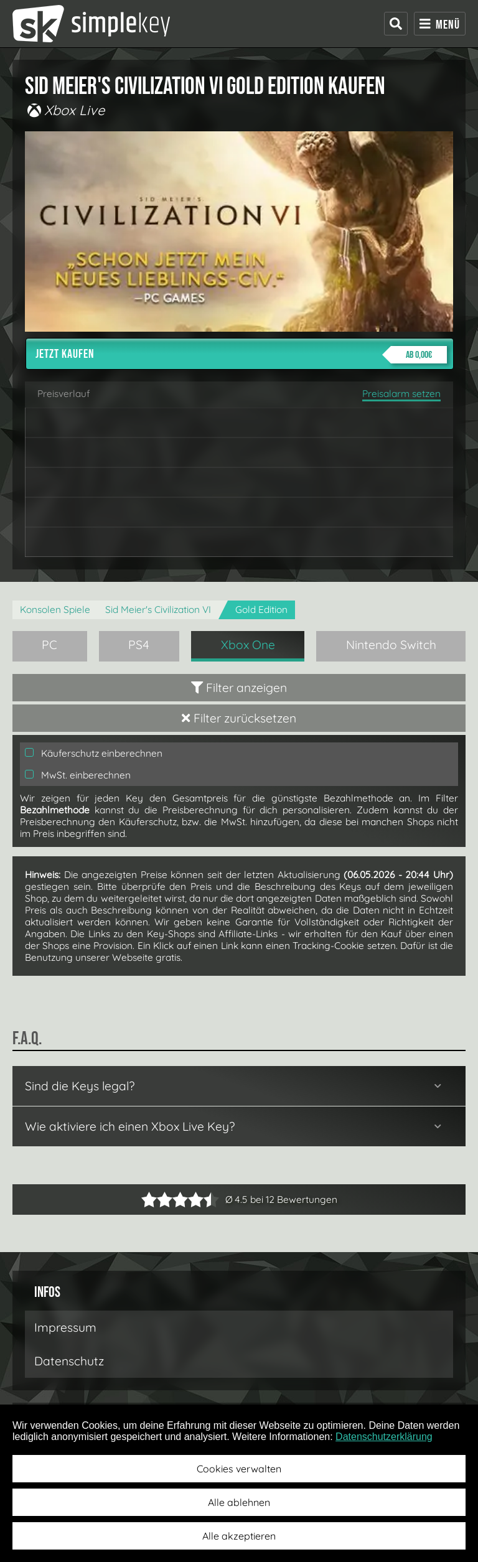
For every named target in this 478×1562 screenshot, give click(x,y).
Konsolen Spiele (55, 609)
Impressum (65, 1327)
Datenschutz (69, 1361)
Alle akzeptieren (239, 1536)
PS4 (138, 644)
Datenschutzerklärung (384, 1436)
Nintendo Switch (391, 644)
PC (49, 644)
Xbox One (248, 644)
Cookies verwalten (239, 1468)
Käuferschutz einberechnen (93, 753)
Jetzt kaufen (241, 354)
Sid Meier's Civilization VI (158, 609)
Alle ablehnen (239, 1502)
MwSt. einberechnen (78, 775)
